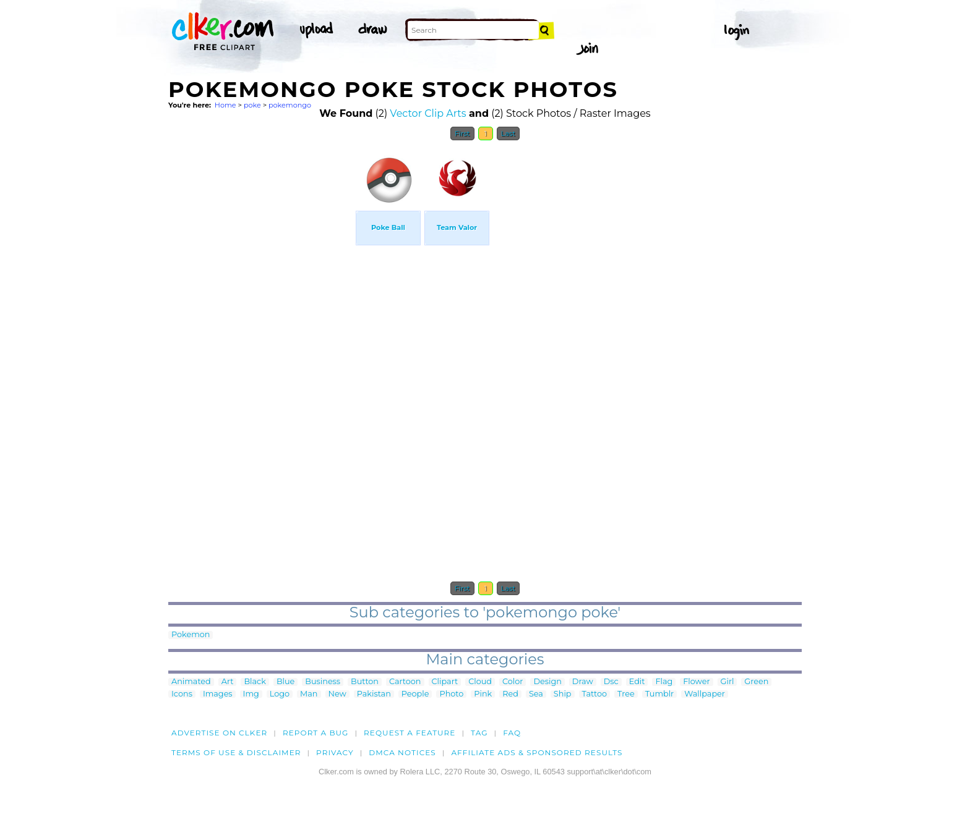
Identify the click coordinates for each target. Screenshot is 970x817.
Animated (191, 682)
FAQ (512, 732)
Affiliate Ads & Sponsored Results (536, 752)
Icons (181, 694)
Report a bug (316, 732)
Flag (663, 682)
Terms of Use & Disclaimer (236, 752)
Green (756, 682)
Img (251, 694)
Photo (451, 694)
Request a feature (409, 732)
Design (547, 682)
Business (322, 682)
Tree (626, 694)
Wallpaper (704, 694)
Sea (536, 694)
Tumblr (659, 694)
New (337, 694)
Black (254, 682)
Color (512, 682)
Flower (696, 682)
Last (508, 133)
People (415, 694)
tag (479, 732)
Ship (563, 694)
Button (365, 682)
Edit (637, 682)
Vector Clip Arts (428, 113)
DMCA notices (402, 752)
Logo (280, 694)
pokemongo (289, 105)
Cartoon (405, 682)
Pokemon (190, 635)
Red (510, 694)
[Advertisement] (261, 332)
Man (308, 694)
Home (225, 105)
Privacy (335, 752)
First (462, 133)
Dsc (611, 682)
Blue (285, 682)
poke (252, 105)
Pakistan (374, 694)
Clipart (445, 682)
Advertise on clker (219, 732)
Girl (727, 682)
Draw (582, 682)
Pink (483, 694)
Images (218, 694)
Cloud (480, 682)
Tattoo (594, 694)
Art (227, 682)
